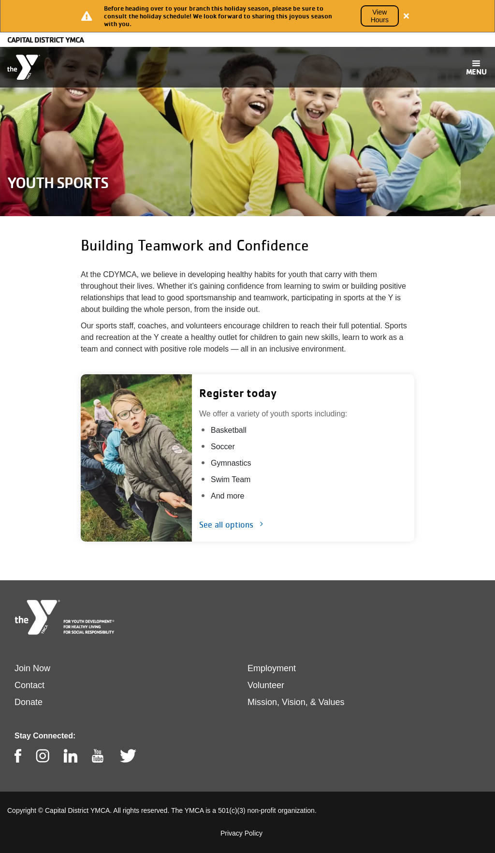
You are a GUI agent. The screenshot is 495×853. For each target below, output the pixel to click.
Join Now (32, 668)
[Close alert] (406, 16)
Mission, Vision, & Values (296, 702)
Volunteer (266, 685)
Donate (29, 702)
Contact (29, 685)
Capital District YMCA (45, 39)
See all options (226, 524)
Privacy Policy (241, 833)
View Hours (380, 16)
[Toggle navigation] (476, 67)
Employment (272, 668)
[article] (247, 16)
